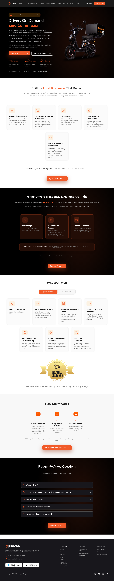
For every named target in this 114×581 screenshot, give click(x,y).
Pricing (62, 552)
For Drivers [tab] (66, 295)
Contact (62, 554)
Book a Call (57, 179)
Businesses (32, 3)
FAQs (61, 557)
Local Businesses (84, 553)
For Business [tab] (48, 295)
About (62, 559)
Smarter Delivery (68, 3)
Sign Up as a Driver (42, 53)
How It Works (50, 3)
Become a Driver (102, 552)
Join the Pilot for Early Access (57, 452)
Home (62, 549)
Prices (59, 3)
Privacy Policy (64, 566)
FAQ (78, 3)
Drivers (41, 3)
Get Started (100, 3)
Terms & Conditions (63, 563)
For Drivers (82, 555)
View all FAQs (57, 529)
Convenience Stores (83, 550)
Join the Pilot (19, 53)
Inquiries (89, 3)
